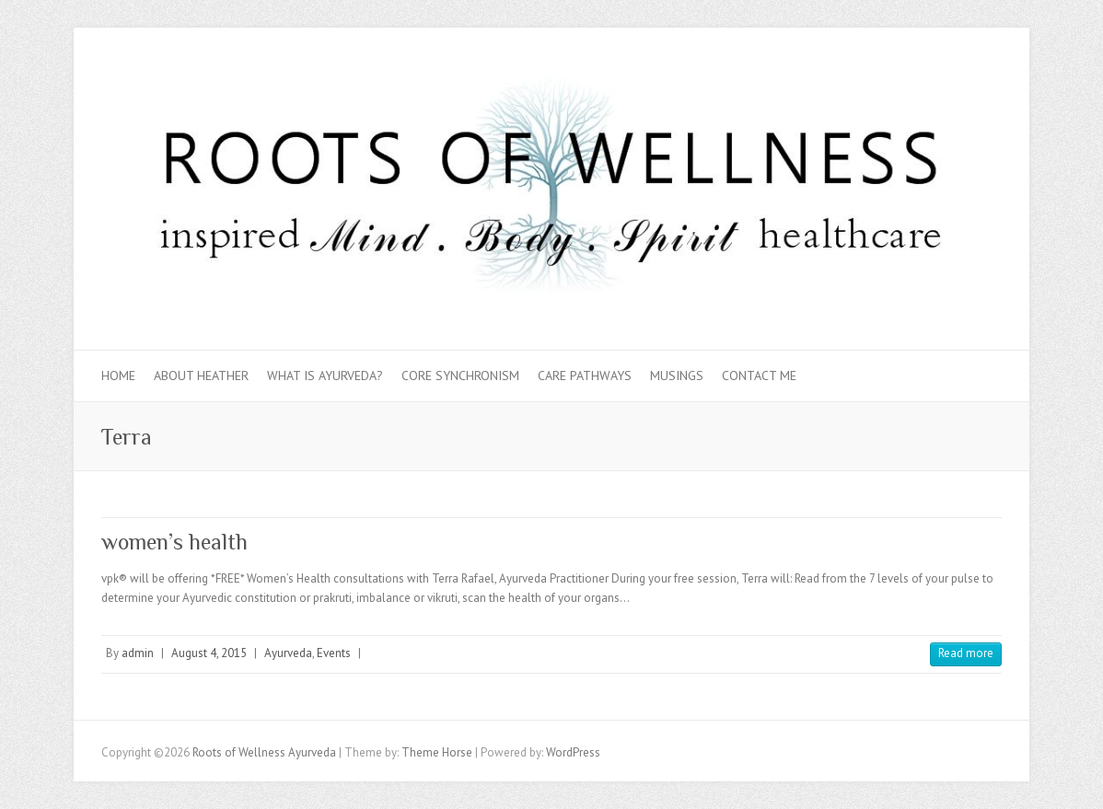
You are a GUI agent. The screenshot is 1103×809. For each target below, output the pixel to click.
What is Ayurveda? (325, 375)
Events (334, 653)
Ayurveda (288, 653)
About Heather (201, 375)
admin (138, 653)
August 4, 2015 (209, 653)
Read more (965, 653)
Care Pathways (585, 375)
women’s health (174, 541)
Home (118, 375)
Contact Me (759, 375)
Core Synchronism (460, 375)
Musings (676, 375)
